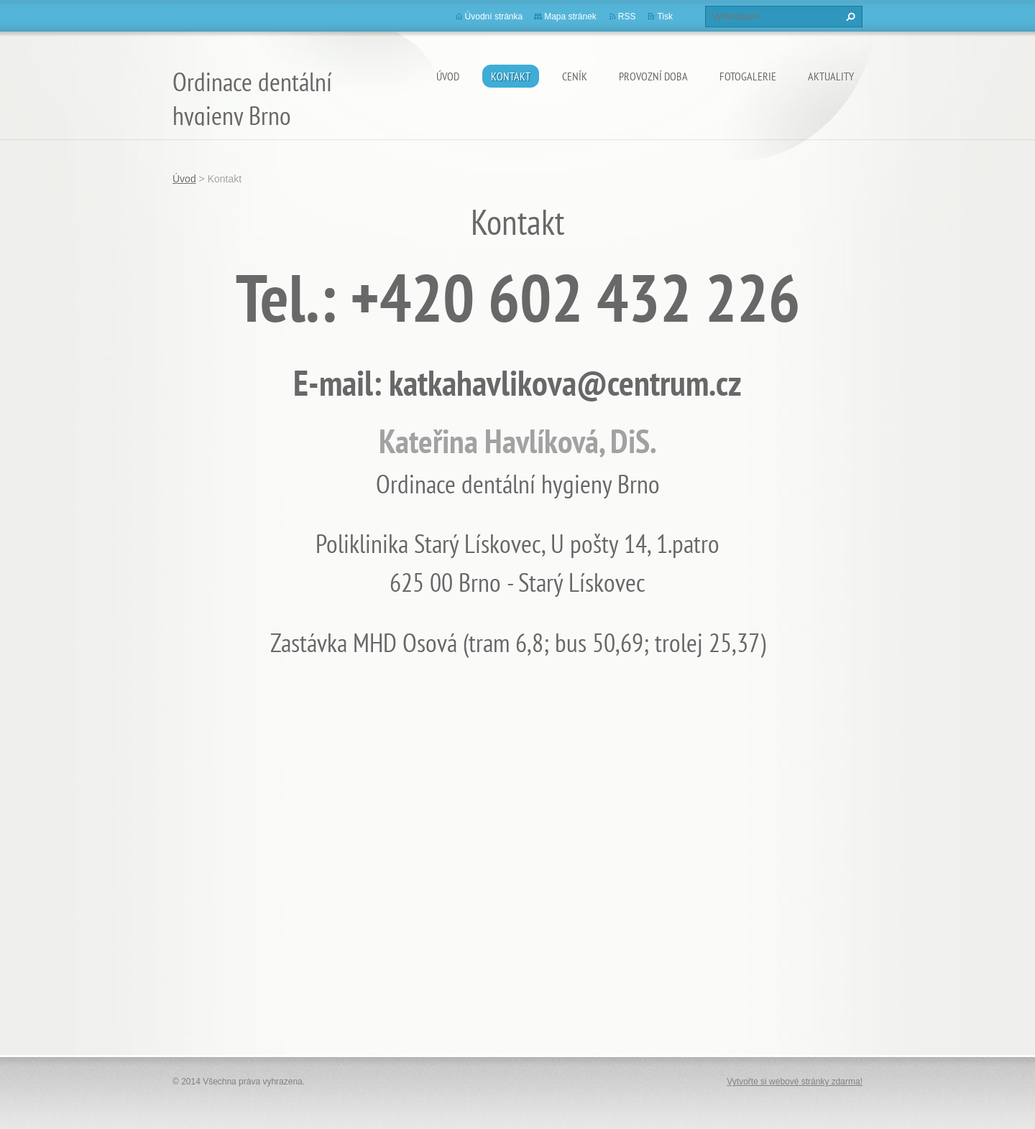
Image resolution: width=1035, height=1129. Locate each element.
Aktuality (831, 76)
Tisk (665, 16)
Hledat (849, 16)
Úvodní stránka (494, 16)
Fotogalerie (747, 76)
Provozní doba (653, 76)
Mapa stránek (570, 16)
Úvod (447, 76)
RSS (627, 16)
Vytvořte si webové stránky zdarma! (794, 1082)
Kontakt (510, 76)
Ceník (574, 76)
